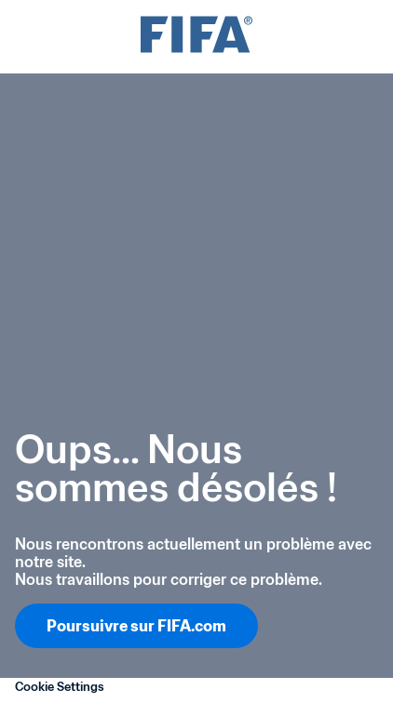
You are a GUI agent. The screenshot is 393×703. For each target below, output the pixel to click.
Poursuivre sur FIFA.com (136, 626)
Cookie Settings (59, 687)
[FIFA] (196, 37)
